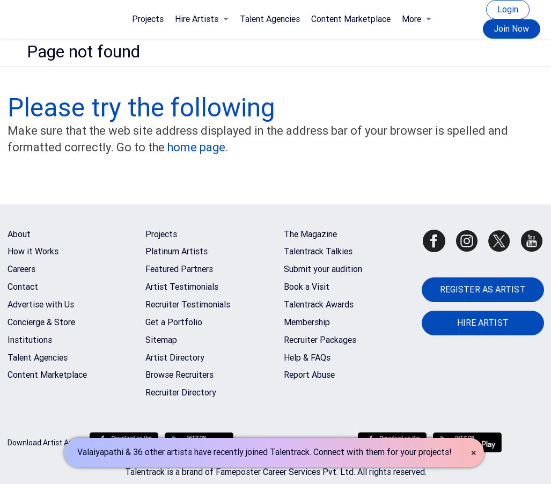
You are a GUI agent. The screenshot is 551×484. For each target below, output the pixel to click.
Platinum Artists (176, 251)
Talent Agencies (270, 19)
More (416, 19)
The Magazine (310, 234)
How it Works (33, 251)
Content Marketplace (351, 19)
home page (196, 147)
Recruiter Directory (180, 392)
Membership (307, 322)
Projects (148, 19)
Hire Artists (202, 19)
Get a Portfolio (173, 322)
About (19, 234)
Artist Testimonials (181, 287)
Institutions (30, 340)
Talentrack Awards (319, 304)
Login (507, 9)
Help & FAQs (307, 358)
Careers (21, 269)
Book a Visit (306, 287)
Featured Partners (179, 269)
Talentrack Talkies (318, 251)
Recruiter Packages (320, 340)
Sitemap (161, 340)
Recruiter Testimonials (187, 304)
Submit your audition (323, 269)
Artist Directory (174, 358)
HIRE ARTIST (483, 323)
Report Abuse (309, 375)
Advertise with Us (41, 304)
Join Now (511, 29)
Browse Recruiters (179, 375)
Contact (23, 287)
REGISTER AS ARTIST (483, 289)
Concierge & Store (41, 322)
